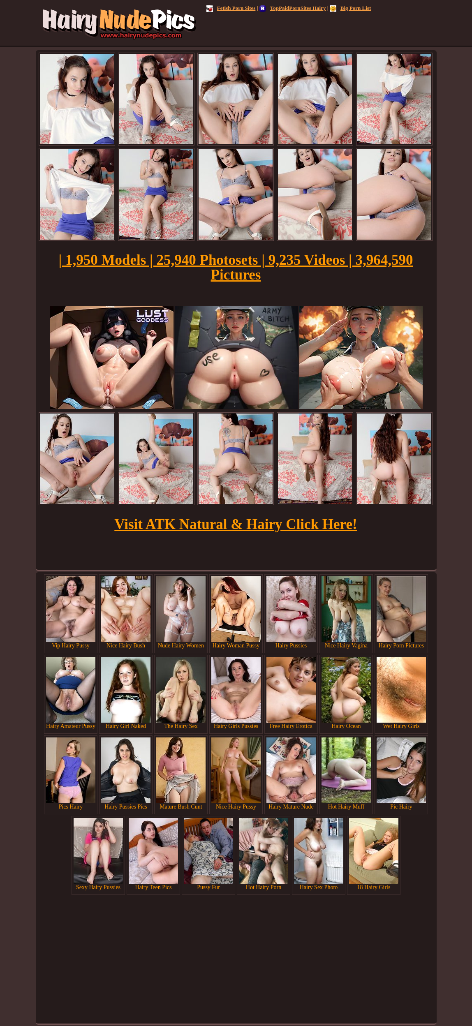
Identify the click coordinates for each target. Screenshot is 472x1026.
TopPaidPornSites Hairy (292, 8)
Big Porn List (350, 8)
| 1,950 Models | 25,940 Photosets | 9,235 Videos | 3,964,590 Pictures (235, 267)
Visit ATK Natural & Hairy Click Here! (235, 524)
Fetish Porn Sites (231, 8)
